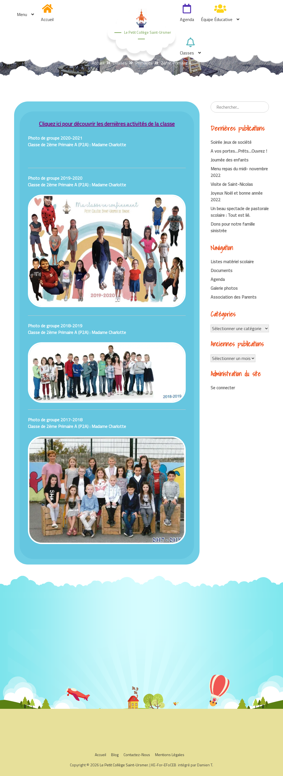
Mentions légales (169, 754)
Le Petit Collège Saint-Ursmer (147, 32)
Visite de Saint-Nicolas (232, 184)
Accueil (47, 19)
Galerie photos (224, 288)
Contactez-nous (137, 754)
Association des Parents (233, 297)
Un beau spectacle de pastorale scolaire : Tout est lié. (240, 211)
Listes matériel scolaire (232, 261)
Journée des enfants (229, 159)
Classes (187, 52)
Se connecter (223, 387)
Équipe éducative (216, 19)
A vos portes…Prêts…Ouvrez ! (239, 151)
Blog (115, 754)
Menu (22, 14)
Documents (221, 270)
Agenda (187, 19)
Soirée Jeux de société (231, 142)
